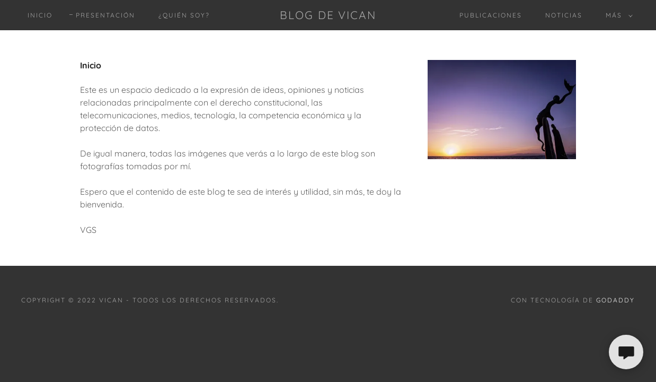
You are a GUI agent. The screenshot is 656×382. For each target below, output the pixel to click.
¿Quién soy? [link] (184, 15)
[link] (328, 16)
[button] (617, 15)
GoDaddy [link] (615, 300)
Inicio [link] (40, 15)
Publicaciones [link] (490, 15)
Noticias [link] (563, 15)
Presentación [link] (105, 15)
